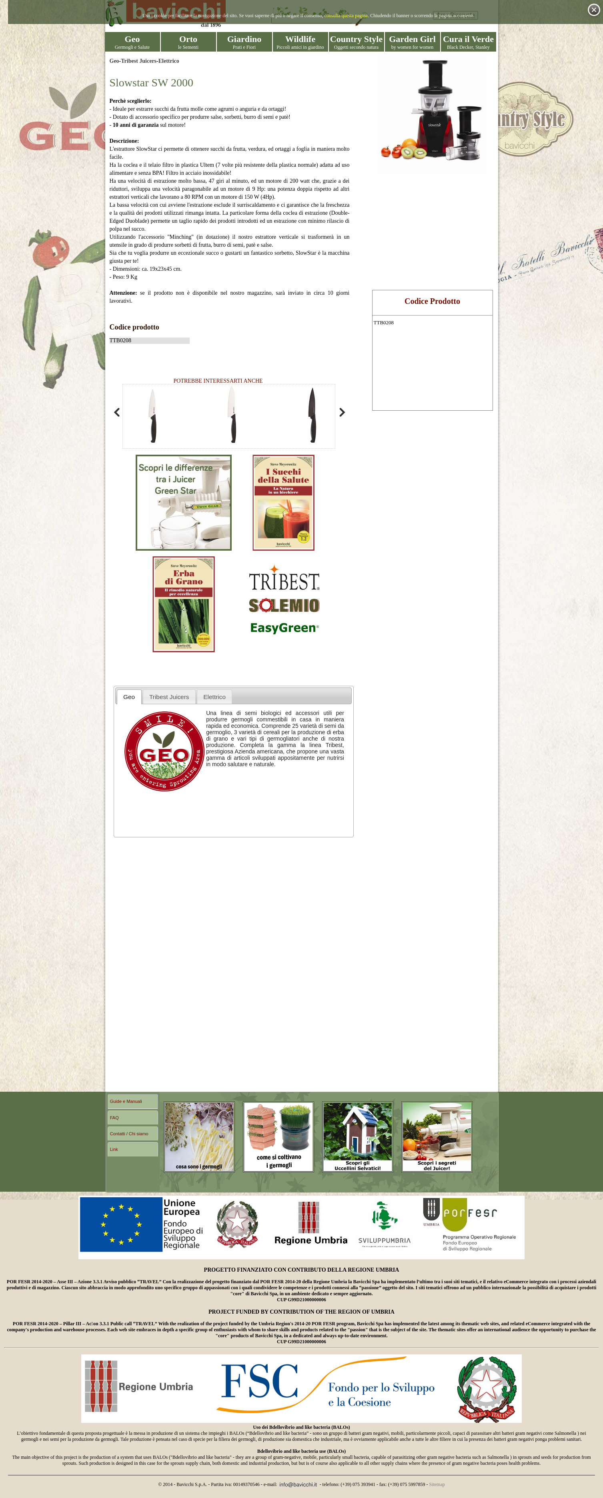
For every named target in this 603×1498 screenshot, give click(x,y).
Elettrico (168, 61)
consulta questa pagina (346, 15)
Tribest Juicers (138, 61)
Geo (114, 61)
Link (114, 1149)
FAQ (114, 1117)
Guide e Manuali (126, 1101)
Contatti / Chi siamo (129, 1133)
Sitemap (437, 1484)
